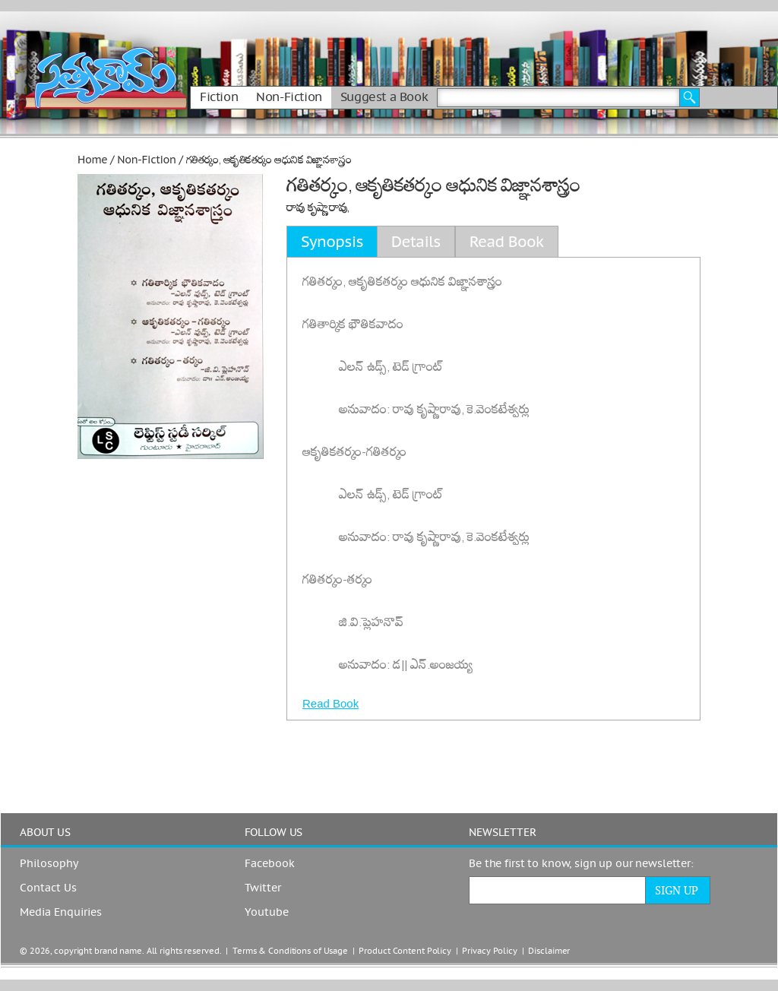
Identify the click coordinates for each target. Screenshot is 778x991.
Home (92, 159)
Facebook (270, 864)
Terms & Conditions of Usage (290, 951)
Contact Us (48, 888)
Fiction (219, 97)
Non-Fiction (289, 97)
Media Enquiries (61, 913)
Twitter (263, 888)
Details (416, 242)
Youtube (267, 913)
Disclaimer (549, 951)
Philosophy (49, 864)
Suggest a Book (384, 97)
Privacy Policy (489, 951)
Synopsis (332, 242)
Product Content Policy (405, 951)
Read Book (330, 703)
